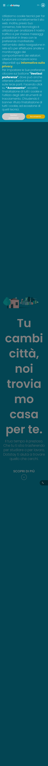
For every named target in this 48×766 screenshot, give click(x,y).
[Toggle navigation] (4, 5)
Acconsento (35, 116)
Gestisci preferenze (14, 116)
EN (38, 5)
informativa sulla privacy (23, 64)
